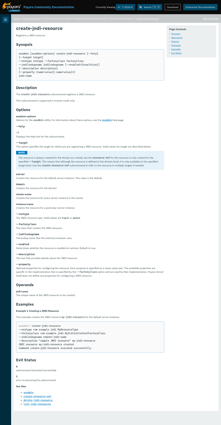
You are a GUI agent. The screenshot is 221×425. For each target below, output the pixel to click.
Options (175, 41)
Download (172, 7)
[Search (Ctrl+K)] (150, 7)
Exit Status (176, 53)
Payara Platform (70, 18)
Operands (176, 45)
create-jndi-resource (185, 18)
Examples (176, 49)
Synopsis (175, 34)
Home (55, 18)
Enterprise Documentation (200, 7)
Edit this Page (210, 18)
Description (177, 37)
